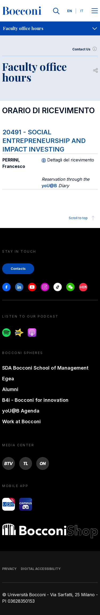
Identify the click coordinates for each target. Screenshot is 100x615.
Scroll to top (82, 218)
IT (81, 11)
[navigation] (50, 28)
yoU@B (49, 185)
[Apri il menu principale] (94, 11)
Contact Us (85, 49)
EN (69, 11)
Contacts (18, 269)
